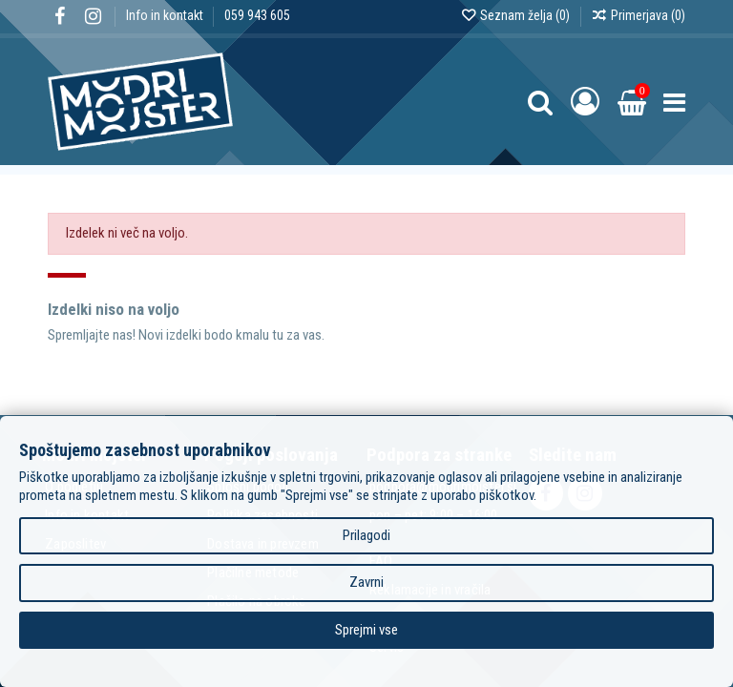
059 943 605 (257, 15)
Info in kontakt (166, 15)
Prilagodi (366, 535)
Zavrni (366, 582)
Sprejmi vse (366, 629)
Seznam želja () (516, 15)
